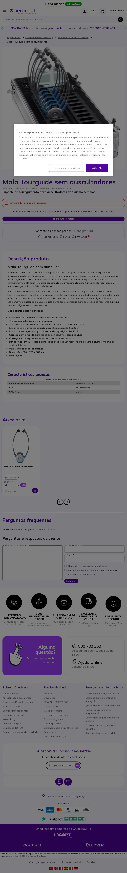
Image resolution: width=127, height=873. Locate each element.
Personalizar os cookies (66, 168)
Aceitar (97, 168)
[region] (63, 150)
